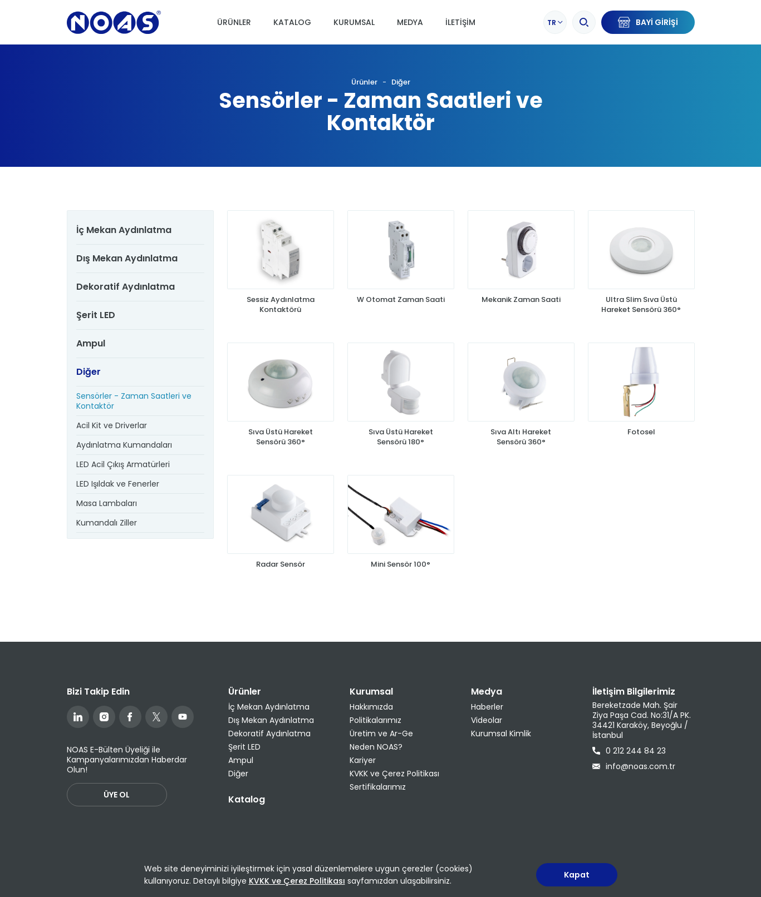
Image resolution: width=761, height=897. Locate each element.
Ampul (90, 343)
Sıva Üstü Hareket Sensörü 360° (280, 437)
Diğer (400, 82)
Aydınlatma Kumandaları (124, 444)
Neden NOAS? (376, 746)
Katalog (292, 22)
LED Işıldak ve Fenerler (117, 483)
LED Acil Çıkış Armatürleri (123, 464)
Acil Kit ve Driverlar (111, 425)
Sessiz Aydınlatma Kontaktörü (281, 305)
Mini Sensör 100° (400, 575)
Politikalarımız (375, 720)
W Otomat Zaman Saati (401, 300)
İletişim (460, 22)
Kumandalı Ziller (106, 522)
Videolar (486, 720)
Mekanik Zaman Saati (521, 300)
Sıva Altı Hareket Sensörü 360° (520, 437)
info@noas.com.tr (633, 766)
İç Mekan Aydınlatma (123, 230)
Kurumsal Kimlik (501, 733)
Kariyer (363, 760)
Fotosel (641, 432)
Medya (410, 22)
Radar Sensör (280, 575)
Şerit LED (95, 315)
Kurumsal (354, 22)
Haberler (487, 706)
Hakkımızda (371, 706)
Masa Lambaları (106, 503)
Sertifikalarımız (378, 786)
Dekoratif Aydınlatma (125, 286)
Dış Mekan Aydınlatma (127, 258)
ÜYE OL (117, 794)
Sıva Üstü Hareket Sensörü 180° (401, 437)
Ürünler (234, 22)
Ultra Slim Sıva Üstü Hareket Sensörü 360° (641, 305)
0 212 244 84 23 (629, 751)
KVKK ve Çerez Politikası (394, 773)
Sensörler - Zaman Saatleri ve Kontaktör (134, 401)
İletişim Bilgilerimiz (633, 691)
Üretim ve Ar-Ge (381, 733)
